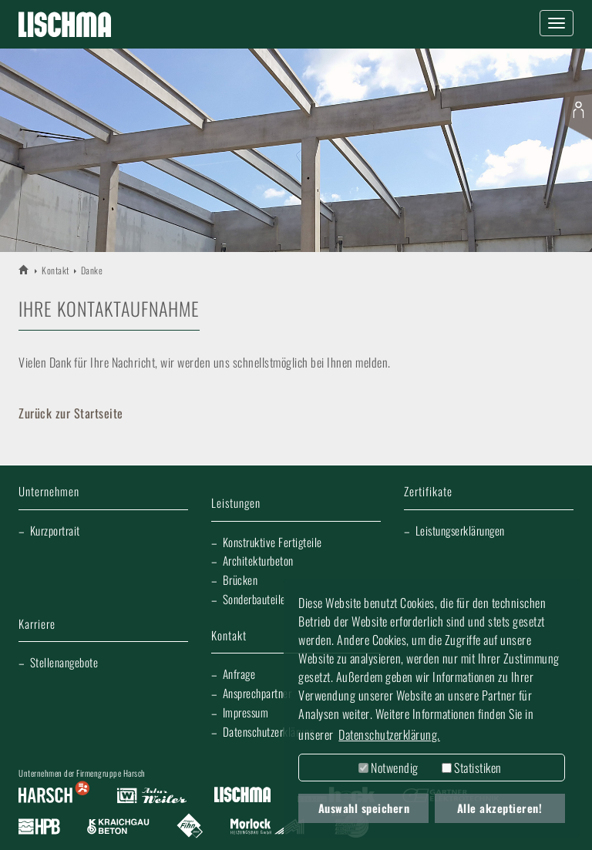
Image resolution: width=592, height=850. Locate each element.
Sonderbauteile (254, 598)
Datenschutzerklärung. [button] (389, 734)
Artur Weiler (151, 796)
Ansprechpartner (257, 692)
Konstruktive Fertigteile (272, 541)
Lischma (242, 796)
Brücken (240, 579)
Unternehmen (48, 492)
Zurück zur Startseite (70, 413)
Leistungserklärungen (460, 530)
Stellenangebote (64, 661)
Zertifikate (428, 492)
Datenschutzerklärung (268, 731)
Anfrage (239, 673)
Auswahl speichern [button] (364, 808)
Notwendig (388, 767)
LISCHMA (24, 269)
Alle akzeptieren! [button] (500, 808)
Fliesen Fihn (190, 826)
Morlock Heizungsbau (267, 826)
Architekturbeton (258, 560)
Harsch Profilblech (39, 826)
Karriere (37, 624)
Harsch (53, 796)
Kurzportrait (55, 530)
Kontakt (55, 270)
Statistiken (472, 767)
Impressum (246, 712)
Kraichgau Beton (118, 826)
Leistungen (236, 503)
